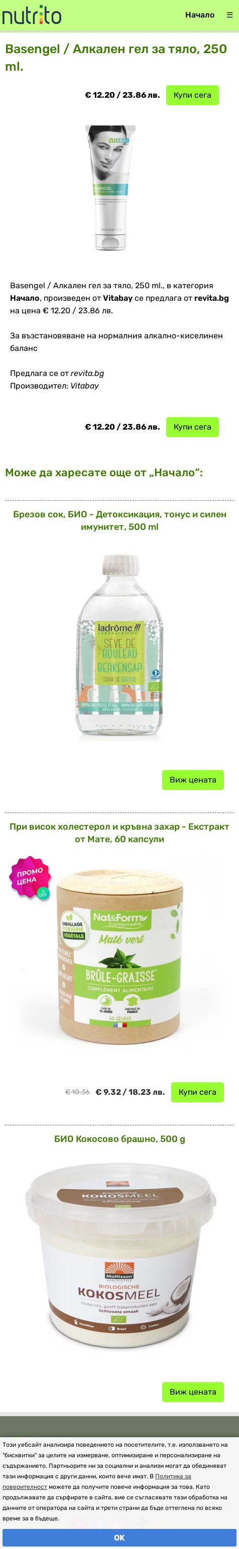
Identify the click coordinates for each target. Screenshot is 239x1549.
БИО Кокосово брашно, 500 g (119, 1138)
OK (119, 1537)
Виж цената (193, 780)
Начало (199, 15)
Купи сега (192, 95)
